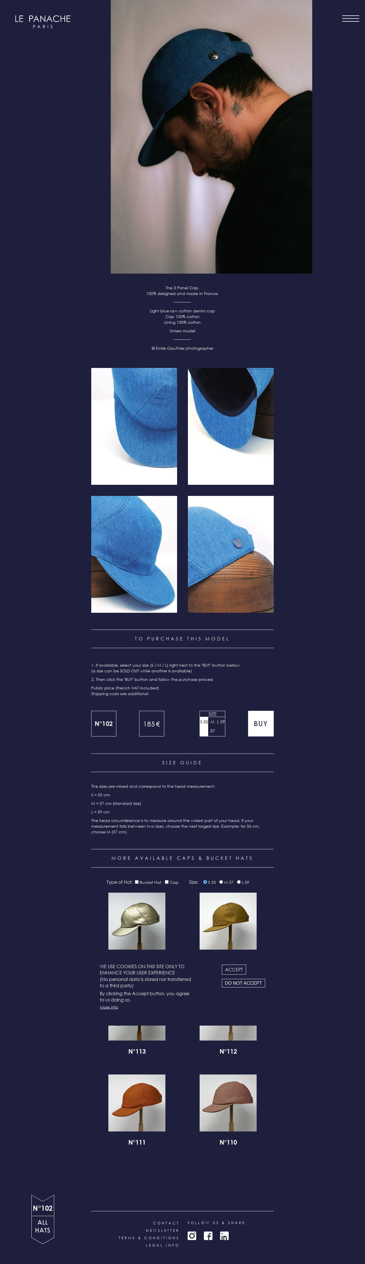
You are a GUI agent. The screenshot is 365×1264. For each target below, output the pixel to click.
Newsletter (163, 1230)
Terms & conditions (149, 1238)
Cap (174, 882)
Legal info (163, 1245)
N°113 (137, 1052)
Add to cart (261, 723)
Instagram (192, 1236)
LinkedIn (224, 1236)
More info (109, 1007)
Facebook (208, 1236)
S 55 (204, 721)
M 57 (212, 726)
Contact (166, 1223)
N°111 (137, 1143)
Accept (234, 969)
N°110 (228, 1143)
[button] (134, 426)
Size (212, 714)
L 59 (221, 721)
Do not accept (243, 982)
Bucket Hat (150, 882)
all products (42, 1230)
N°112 (228, 1052)
